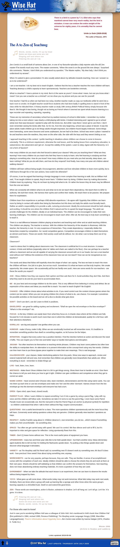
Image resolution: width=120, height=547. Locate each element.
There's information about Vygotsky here (43, 519)
